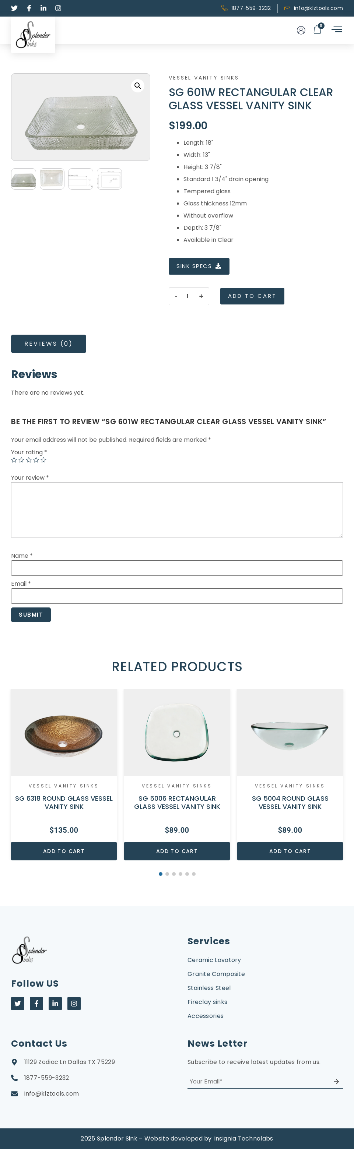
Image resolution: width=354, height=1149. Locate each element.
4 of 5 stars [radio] (36, 460)
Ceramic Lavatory (214, 960)
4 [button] (180, 874)
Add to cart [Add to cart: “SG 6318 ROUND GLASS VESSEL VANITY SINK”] (64, 851)
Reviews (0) (48, 343)
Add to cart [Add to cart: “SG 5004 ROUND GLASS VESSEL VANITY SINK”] (290, 851)
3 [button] (174, 874)
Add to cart (252, 296)
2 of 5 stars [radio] (21, 460)
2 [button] (167, 874)
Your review (30, 477)
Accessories (205, 1016)
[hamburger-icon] (336, 30)
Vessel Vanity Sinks (204, 77)
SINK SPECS (199, 266)
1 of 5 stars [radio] (14, 460)
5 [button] (187, 874)
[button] (137, 85)
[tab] (48, 344)
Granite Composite (216, 974)
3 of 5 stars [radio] (29, 460)
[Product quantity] (187, 296)
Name (22, 555)
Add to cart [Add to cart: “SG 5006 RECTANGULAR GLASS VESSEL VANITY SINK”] (177, 851)
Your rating (29, 452)
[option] (64, 774)
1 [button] (160, 874)
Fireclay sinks (207, 1002)
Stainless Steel (209, 988)
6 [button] (194, 874)
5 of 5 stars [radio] (43, 460)
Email (21, 583)
